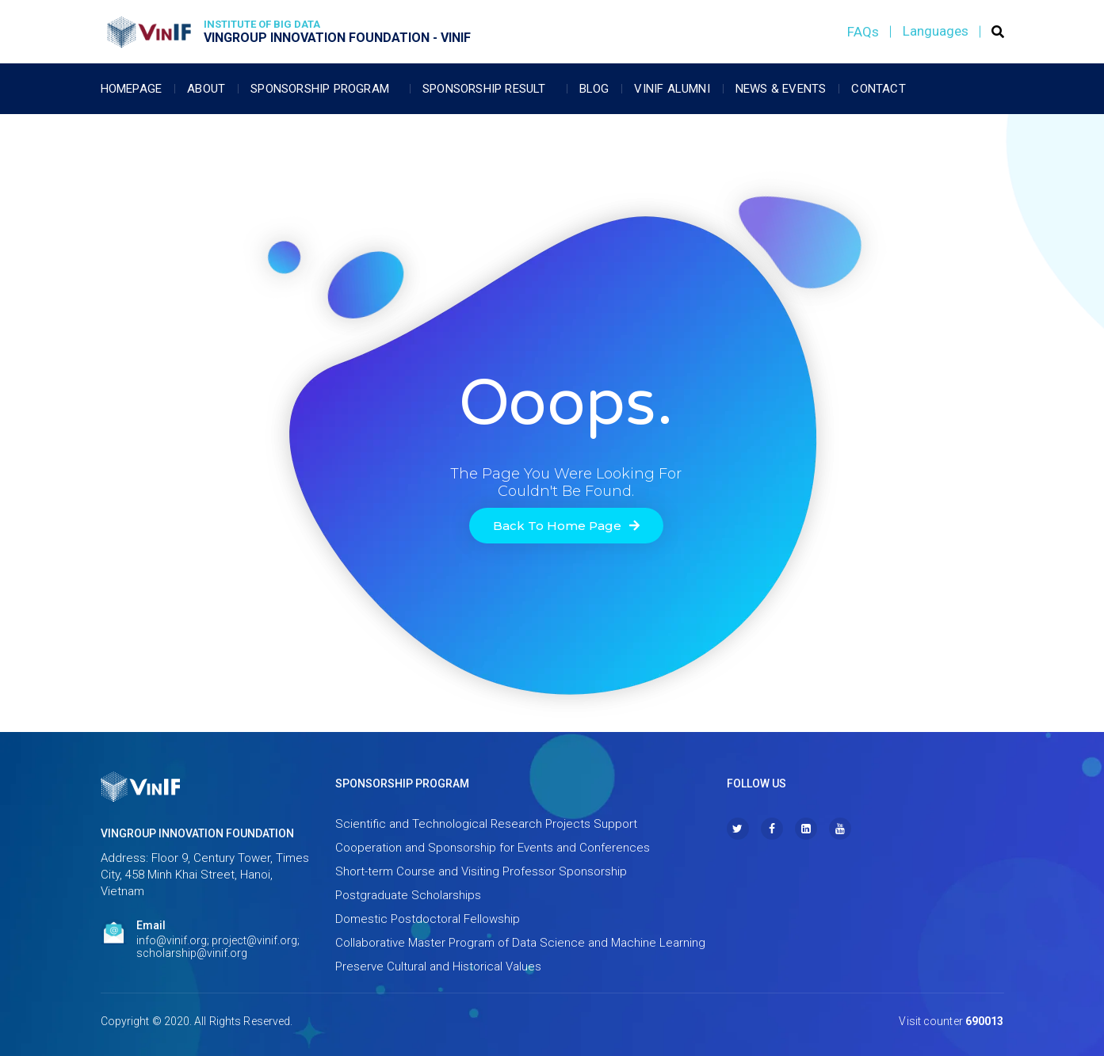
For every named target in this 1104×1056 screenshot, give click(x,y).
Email (151, 925)
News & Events (781, 89)
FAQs (863, 32)
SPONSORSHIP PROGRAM (402, 783)
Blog (594, 89)
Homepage (131, 89)
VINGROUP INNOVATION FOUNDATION (197, 833)
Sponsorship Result (488, 89)
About (206, 89)
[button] (566, 525)
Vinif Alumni (671, 89)
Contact (878, 89)
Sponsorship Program (323, 89)
